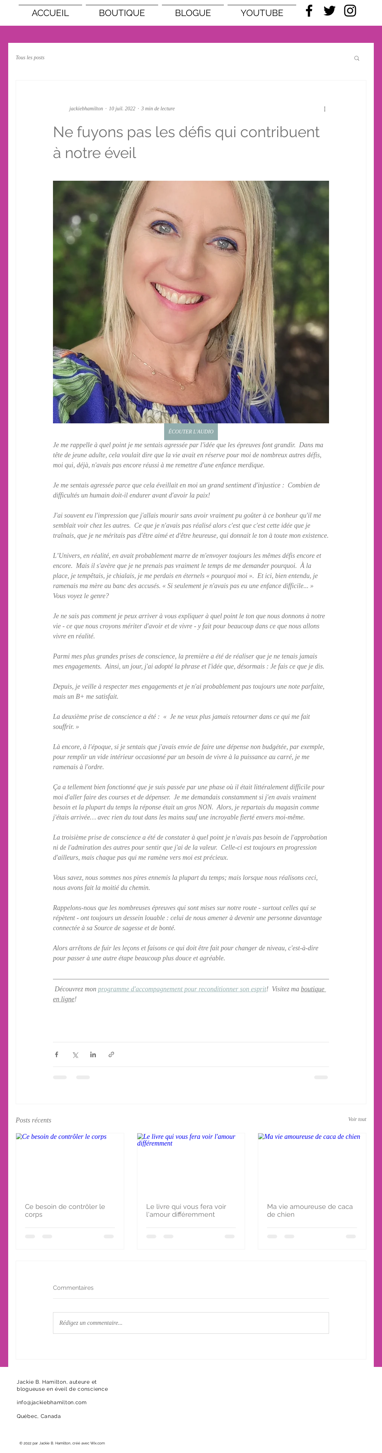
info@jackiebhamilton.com (52, 1402)
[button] (356, 58)
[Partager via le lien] (111, 1054)
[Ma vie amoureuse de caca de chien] (312, 1163)
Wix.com (97, 1443)
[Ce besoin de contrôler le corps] (70, 1163)
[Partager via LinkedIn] (93, 1054)
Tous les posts (30, 57)
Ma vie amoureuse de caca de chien (310, 1210)
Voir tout (357, 1119)
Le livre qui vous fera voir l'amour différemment (186, 1210)
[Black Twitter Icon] (330, 11)
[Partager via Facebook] (56, 1054)
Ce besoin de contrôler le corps (65, 1210)
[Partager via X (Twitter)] (74, 1054)
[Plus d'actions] (324, 108)
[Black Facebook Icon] (309, 11)
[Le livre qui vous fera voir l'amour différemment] (191, 1163)
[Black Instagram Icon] (350, 11)
